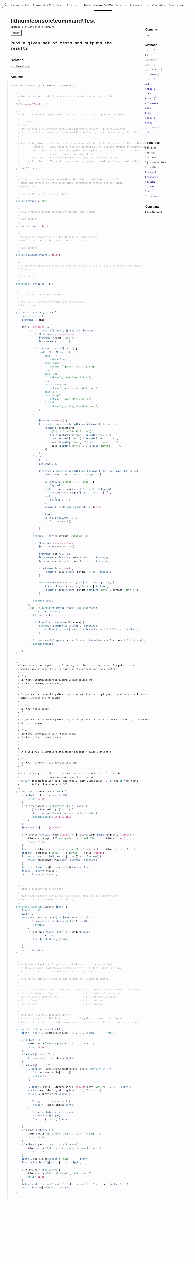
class (92, 752)
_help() (150, 79)
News (87, 5)
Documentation (103, 5)
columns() (151, 103)
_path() (150, 65)
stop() (149, 123)
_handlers (38, 327)
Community (158, 5)
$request (151, 172)
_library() (152, 60)
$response (151, 177)
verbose (58, 420)
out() (148, 84)
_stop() (150, 132)
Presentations (139, 5)
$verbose (151, 157)
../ (147, 35)
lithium (20, 21)
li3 (3, 4)
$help (148, 191)
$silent (150, 182)
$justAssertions (156, 162)
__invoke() (152, 74)
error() (150, 89)
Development (176, 5)
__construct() (154, 69)
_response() (153, 127)
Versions (121, 5)
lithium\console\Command (38, 27)
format (66, 835)
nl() (148, 108)
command (68, 21)
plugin (53, 734)
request (81, 1087)
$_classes (151, 196)
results (74, 586)
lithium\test (21, 66)
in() (148, 93)
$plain (149, 186)
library (48, 752)
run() (148, 55)
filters (52, 849)
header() (151, 98)
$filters (151, 148)
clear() (150, 118)
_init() (150, 50)
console (42, 21)
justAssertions (64, 334)
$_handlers (152, 167)
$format (150, 153)
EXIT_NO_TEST (153, 212)
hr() (148, 113)
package (79, 752)
